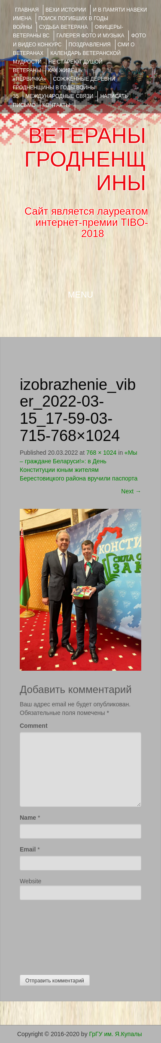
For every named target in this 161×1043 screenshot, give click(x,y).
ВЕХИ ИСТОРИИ (66, 10)
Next (131, 491)
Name (28, 817)
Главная (27, 10)
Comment (34, 725)
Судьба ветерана (63, 27)
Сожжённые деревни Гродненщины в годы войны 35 (64, 87)
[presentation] (55, 935)
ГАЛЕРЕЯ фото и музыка (90, 36)
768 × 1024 (101, 452)
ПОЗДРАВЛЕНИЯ (90, 45)
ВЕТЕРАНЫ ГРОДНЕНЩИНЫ (85, 159)
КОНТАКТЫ (56, 105)
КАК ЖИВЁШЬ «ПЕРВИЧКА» (47, 74)
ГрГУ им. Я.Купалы (115, 1034)
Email (28, 849)
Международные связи (59, 96)
